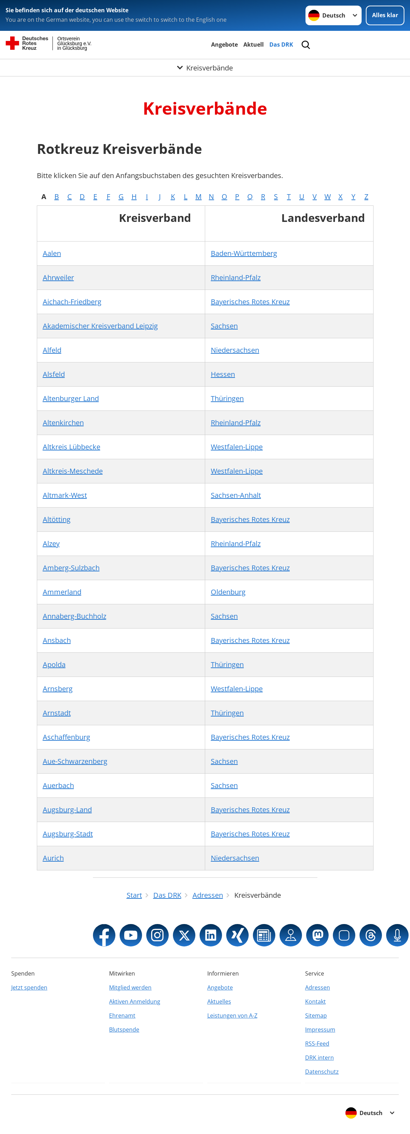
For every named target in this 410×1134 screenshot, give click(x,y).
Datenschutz (322, 1071)
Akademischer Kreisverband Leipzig (100, 326)
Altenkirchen (63, 422)
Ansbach (57, 640)
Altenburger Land (71, 398)
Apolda (54, 664)
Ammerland (62, 592)
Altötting (56, 519)
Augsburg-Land (67, 809)
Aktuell (253, 44)
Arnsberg (58, 688)
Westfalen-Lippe (237, 446)
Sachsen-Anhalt (236, 495)
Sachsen (224, 326)
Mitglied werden (130, 987)
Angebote (224, 44)
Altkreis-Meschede (73, 471)
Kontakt (315, 1001)
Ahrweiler (58, 277)
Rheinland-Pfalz (236, 277)
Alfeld (52, 350)
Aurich (53, 858)
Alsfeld (54, 374)
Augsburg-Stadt (68, 833)
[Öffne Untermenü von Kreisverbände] (205, 67)
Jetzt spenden (29, 987)
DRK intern (319, 1057)
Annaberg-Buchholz (74, 616)
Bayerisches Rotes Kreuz (250, 301)
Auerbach (58, 785)
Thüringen (227, 398)
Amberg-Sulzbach (71, 567)
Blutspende (124, 1029)
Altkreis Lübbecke (71, 446)
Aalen (52, 253)
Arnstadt (57, 713)
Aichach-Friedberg (72, 301)
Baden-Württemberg (244, 253)
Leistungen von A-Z (232, 1015)
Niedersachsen (235, 350)
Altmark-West (65, 495)
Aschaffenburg (66, 737)
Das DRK (281, 44)
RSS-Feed (317, 1043)
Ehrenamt (122, 1015)
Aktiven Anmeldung (134, 1001)
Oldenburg (228, 592)
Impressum (320, 1029)
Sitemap (316, 1015)
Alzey (51, 543)
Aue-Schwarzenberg (75, 761)
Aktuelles (219, 1001)
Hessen (223, 374)
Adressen (317, 987)
